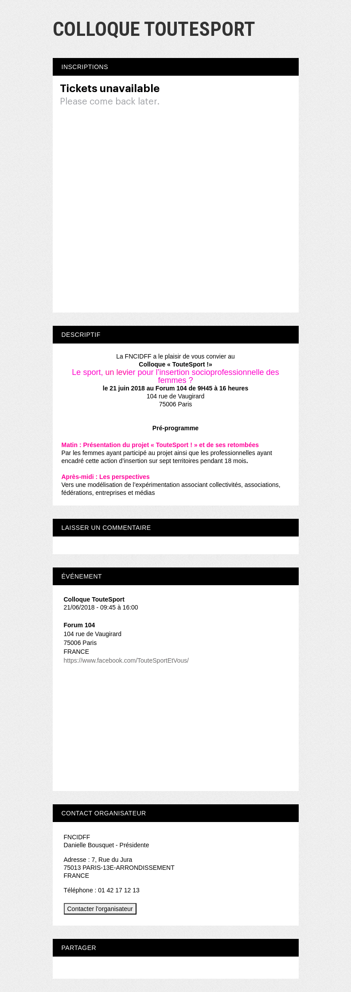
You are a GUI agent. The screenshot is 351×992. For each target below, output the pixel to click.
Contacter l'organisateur (100, 908)
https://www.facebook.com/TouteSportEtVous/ (126, 660)
